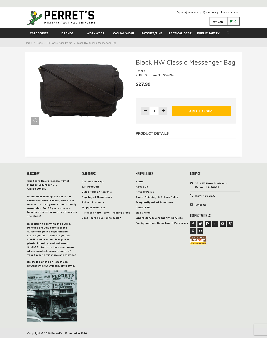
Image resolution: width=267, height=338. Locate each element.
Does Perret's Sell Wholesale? (101, 217)
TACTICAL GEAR (180, 33)
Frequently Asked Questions (154, 202)
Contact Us (143, 207)
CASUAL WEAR (123, 33)
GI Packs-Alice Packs (59, 42)
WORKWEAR (96, 33)
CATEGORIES (39, 33)
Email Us (200, 204)
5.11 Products (90, 186)
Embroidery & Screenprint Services (159, 217)
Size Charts (143, 212)
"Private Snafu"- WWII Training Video (106, 212)
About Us (142, 186)
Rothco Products (93, 202)
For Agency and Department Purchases (162, 222)
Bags (40, 42)
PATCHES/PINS (151, 33)
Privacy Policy (145, 191)
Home (28, 42)
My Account (230, 12)
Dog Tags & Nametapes (97, 196)
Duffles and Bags (93, 181)
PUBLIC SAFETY (208, 33)
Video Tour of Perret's (97, 191)
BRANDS (67, 33)
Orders (209, 12)
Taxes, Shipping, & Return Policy (157, 196)
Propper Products (93, 207)
